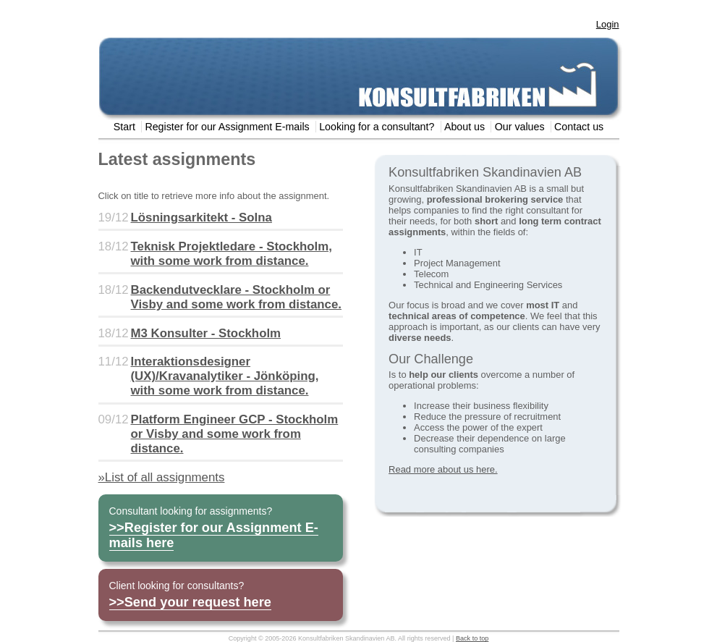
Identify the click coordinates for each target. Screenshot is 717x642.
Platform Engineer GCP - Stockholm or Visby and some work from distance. (235, 434)
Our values (520, 126)
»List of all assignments (161, 477)
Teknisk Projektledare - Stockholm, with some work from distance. (231, 254)
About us (464, 126)
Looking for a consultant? (376, 126)
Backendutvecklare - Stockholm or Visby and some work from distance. (236, 297)
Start (124, 126)
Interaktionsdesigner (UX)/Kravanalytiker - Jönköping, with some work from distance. (225, 376)
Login (607, 24)
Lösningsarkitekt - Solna (201, 217)
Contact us (578, 126)
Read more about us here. (443, 469)
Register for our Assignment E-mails (227, 126)
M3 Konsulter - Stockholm (206, 333)
